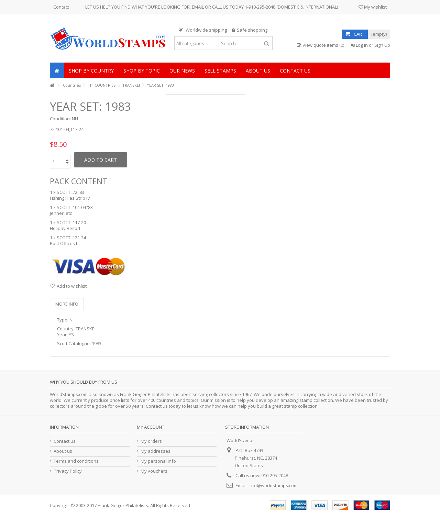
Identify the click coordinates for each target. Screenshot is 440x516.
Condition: (60, 119)
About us (63, 451)
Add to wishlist (72, 286)
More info (66, 304)
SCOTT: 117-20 (71, 222)
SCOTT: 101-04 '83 (75, 207)
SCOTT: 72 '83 (70, 192)
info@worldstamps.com (273, 485)
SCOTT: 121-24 (71, 237)
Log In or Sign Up (370, 45)
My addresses (155, 451)
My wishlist (373, 7)
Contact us (65, 441)
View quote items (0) (320, 45)
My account (150, 427)
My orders (151, 441)
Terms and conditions (76, 461)
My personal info (158, 461)
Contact (61, 7)
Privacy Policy (68, 471)
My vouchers (154, 471)
